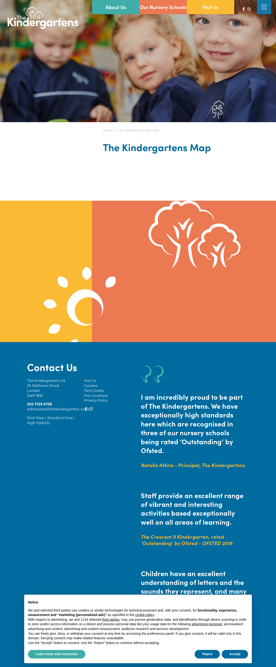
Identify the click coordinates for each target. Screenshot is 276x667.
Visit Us (90, 380)
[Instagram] (249, 8)
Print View (35, 417)
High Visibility (38, 422)
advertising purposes (207, 624)
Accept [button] (234, 654)
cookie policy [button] (144, 615)
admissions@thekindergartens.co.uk (58, 408)
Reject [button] (207, 654)
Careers (91, 385)
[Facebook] (244, 8)
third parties (111, 619)
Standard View (60, 417)
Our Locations (96, 395)
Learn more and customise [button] (57, 654)
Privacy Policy (96, 400)
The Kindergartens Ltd (46, 380)
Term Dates (94, 390)
